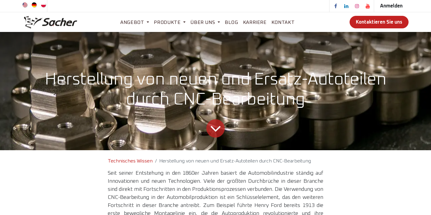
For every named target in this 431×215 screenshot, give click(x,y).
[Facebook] (335, 6)
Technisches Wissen (130, 161)
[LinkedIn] (346, 6)
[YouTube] (368, 6)
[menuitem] (25, 4)
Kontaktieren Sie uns (379, 22)
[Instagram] (357, 6)
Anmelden (391, 6)
